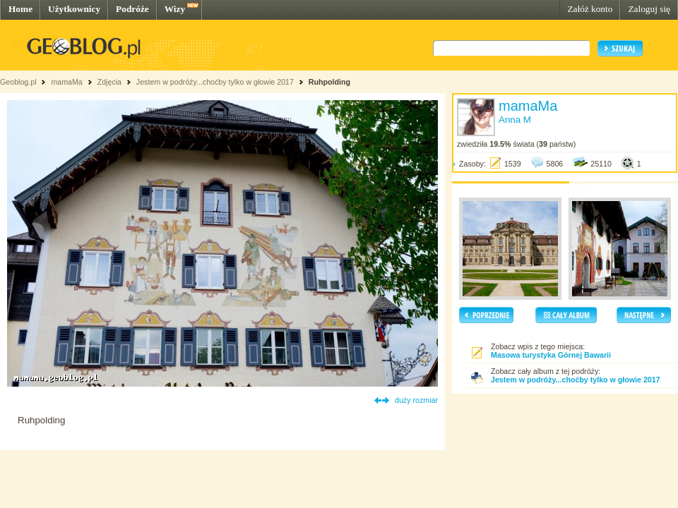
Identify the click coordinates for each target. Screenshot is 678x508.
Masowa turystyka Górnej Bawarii (551, 355)
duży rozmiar (416, 400)
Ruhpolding (329, 82)
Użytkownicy (74, 9)
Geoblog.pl (18, 82)
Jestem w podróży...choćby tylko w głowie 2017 (215, 82)
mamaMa (66, 82)
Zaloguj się (649, 9)
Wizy (175, 9)
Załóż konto (589, 9)
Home (20, 9)
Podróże (132, 9)
